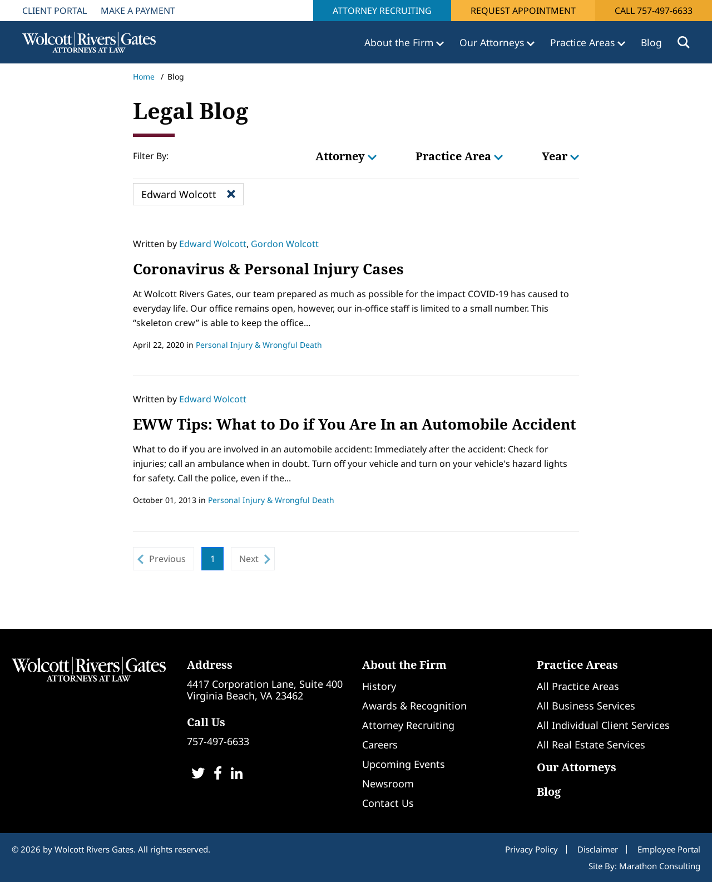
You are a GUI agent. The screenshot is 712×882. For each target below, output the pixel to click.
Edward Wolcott (212, 244)
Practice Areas (577, 664)
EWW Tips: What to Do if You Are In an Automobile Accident (354, 424)
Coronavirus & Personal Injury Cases (268, 269)
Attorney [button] (346, 156)
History (379, 686)
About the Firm (404, 664)
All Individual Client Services (603, 725)
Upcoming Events (403, 764)
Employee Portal (668, 849)
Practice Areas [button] (583, 42)
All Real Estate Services (591, 744)
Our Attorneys (576, 767)
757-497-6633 (218, 741)
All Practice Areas (578, 686)
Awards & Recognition (414, 705)
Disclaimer (597, 849)
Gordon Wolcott (285, 244)
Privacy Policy (531, 849)
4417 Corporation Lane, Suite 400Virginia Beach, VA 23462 (265, 689)
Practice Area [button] (459, 156)
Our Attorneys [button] (493, 42)
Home (144, 76)
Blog (651, 42)
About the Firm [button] (400, 42)
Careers (380, 744)
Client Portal (54, 10)
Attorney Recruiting (382, 10)
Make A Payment (138, 10)
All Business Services (586, 705)
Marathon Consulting (659, 865)
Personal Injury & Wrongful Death (259, 344)
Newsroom (388, 783)
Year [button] (560, 156)
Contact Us (388, 803)
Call (654, 10)
